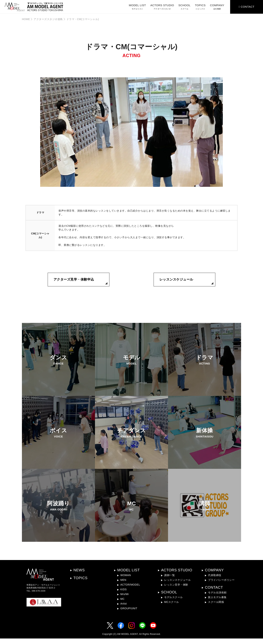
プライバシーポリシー (221, 580)
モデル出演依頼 (217, 593)
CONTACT (214, 588)
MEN (123, 580)
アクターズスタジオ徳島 (48, 19)
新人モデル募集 (217, 597)
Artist (123, 604)
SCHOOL (184, 7)
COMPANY (217, 7)
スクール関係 (216, 602)
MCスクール (171, 602)
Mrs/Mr (124, 594)
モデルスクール (173, 597)
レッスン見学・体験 (176, 585)
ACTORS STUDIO (162, 7)
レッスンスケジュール (177, 580)
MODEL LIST (137, 7)
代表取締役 (214, 575)
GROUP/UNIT (128, 608)
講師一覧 (169, 575)
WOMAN (125, 575)
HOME (26, 19)
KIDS (123, 589)
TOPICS (200, 7)
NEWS (79, 571)
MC (122, 599)
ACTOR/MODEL (130, 585)
